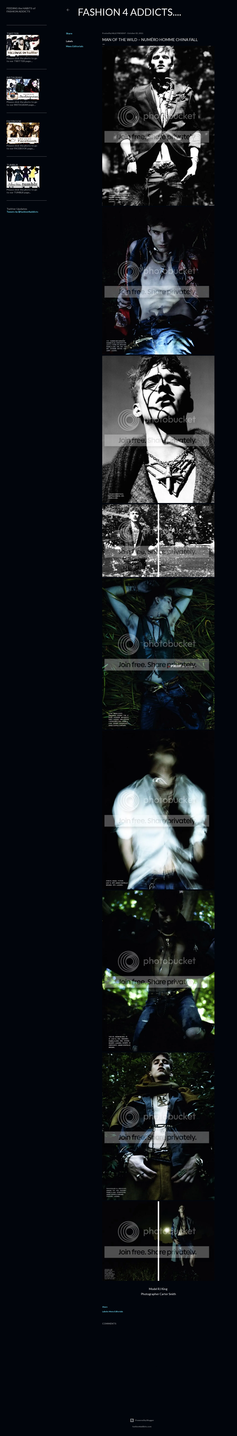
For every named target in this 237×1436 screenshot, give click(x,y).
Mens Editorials (74, 46)
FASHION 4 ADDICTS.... (129, 12)
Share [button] (69, 33)
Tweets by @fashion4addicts (22, 211)
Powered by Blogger (142, 1420)
